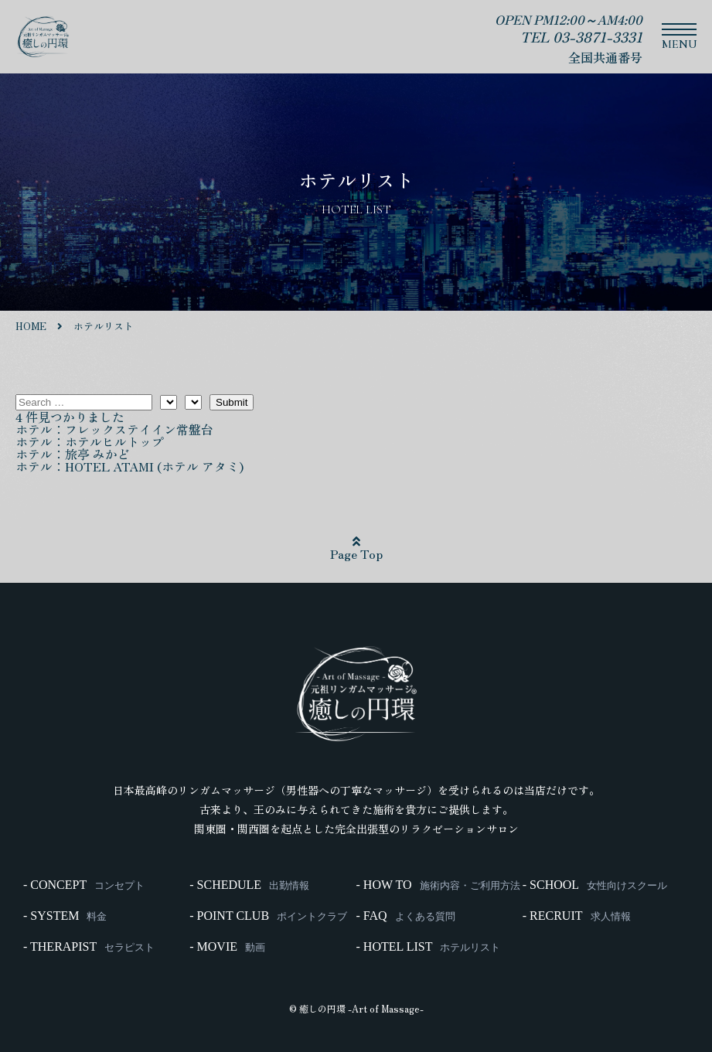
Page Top (356, 549)
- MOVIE (227, 947)
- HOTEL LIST (428, 947)
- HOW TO (438, 885)
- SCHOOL (595, 885)
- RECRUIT (577, 916)
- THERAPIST (89, 947)
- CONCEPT (84, 885)
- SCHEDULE (249, 885)
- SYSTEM (65, 916)
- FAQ (405, 916)
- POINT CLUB (268, 916)
